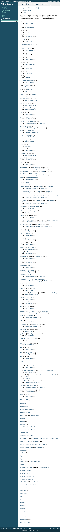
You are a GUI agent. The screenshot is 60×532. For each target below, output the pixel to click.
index (58, 1)
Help (3, 11)
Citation (3, 15)
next (54, 1)
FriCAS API (8, 1)
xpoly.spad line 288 (25, 8)
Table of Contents (7, 4)
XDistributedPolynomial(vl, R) (25, 1)
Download (4, 9)
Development (5, 14)
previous (50, 1)
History (3, 16)
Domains (15, 1)
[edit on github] (34, 8)
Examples (4, 12)
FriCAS (2, 1)
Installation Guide (6, 10)
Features (4, 7)
